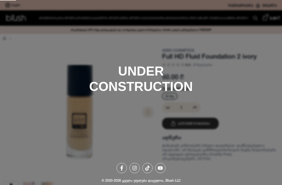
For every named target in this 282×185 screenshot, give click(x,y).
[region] (141, 92)
